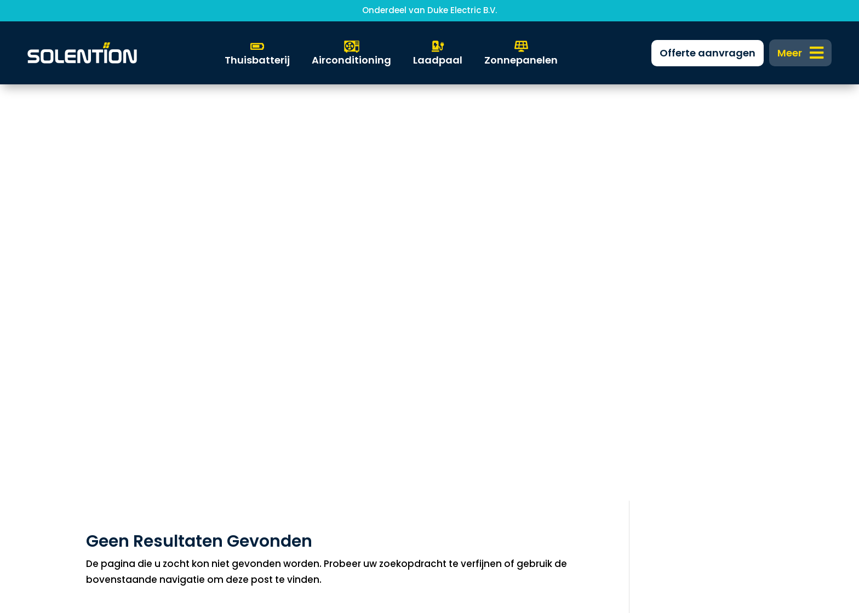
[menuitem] (800, 52)
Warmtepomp (113, 400)
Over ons (281, 436)
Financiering (289, 382)
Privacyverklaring (661, 400)
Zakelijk (277, 364)
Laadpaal (102, 418)
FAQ (269, 400)
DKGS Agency (455, 553)
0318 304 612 (469, 418)
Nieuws (276, 418)
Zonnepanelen (113, 364)
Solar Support (111, 436)
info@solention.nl (481, 400)
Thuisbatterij (108, 382)
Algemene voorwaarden (679, 418)
